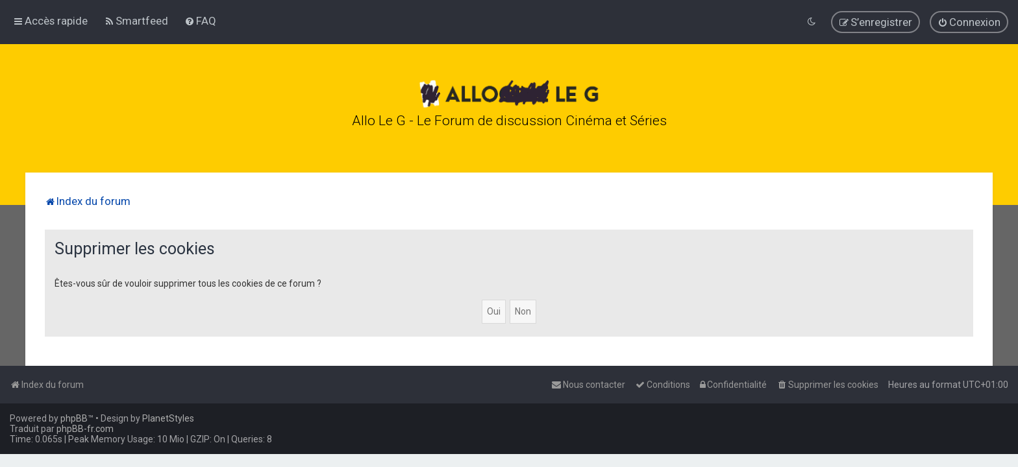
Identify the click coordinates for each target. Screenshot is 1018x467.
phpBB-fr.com (85, 429)
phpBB (74, 418)
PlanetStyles (168, 418)
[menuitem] (136, 20)
